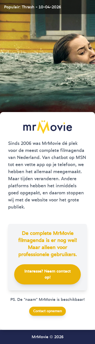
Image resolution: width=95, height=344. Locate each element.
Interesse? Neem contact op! (47, 274)
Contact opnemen (47, 311)
